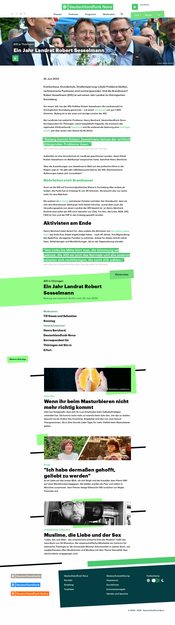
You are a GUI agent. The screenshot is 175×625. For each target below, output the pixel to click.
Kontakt (68, 580)
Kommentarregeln (116, 589)
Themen (57, 14)
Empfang (69, 584)
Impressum (112, 580)
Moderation (109, 14)
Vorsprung (100, 109)
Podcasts (73, 14)
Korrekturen (113, 584)
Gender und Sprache (117, 593)
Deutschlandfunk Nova (76, 575)
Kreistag (64, 201)
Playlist (148, 15)
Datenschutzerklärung (118, 575)
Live (137, 15)
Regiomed (76, 127)
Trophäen (69, 589)
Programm (90, 14)
